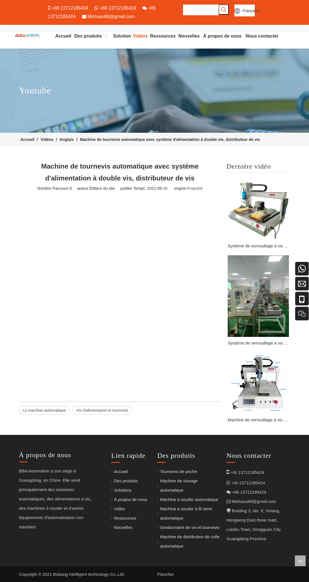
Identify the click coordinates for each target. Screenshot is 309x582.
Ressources (125, 518)
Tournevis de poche (178, 471)
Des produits (126, 480)
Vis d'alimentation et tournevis (102, 410)
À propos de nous (130, 499)
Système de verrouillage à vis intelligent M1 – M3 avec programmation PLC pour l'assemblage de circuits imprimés (258, 245)
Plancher (165, 574)
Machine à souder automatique (189, 499)
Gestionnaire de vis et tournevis (189, 527)
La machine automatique (44, 410)
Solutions (123, 490)
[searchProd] (201, 10)
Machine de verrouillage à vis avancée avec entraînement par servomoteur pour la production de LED (258, 419)
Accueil (121, 471)
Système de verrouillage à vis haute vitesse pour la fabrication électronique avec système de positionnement (258, 343)
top (300, 560)
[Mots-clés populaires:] (224, 10)
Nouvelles (123, 527)
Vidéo (119, 508)
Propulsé (195, 188)
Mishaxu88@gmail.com (111, 16)
